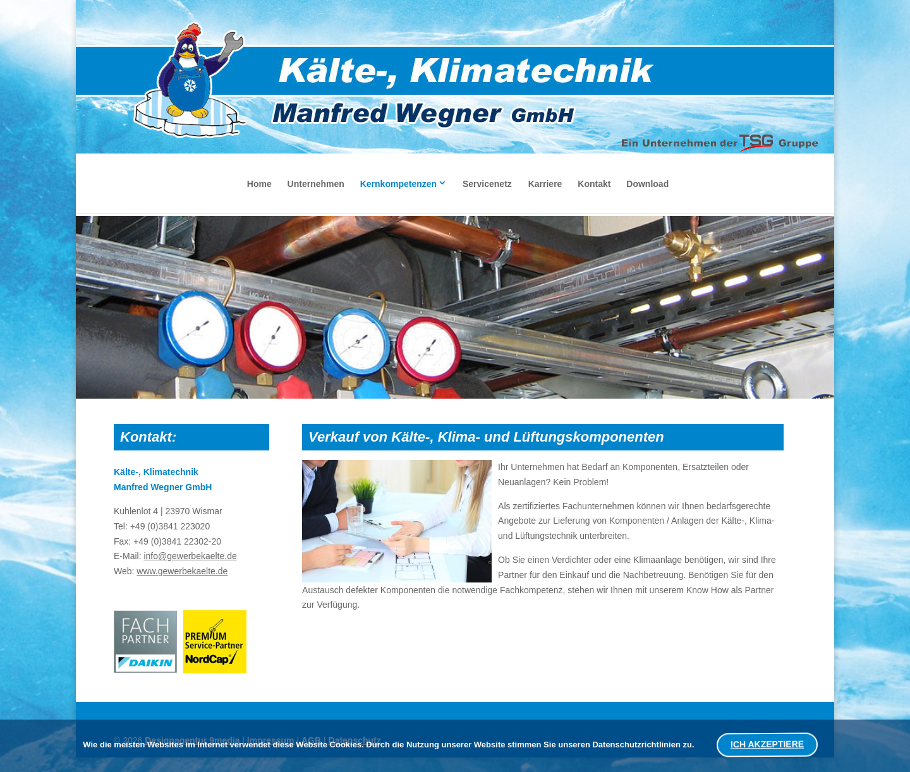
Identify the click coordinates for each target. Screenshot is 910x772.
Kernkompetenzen (398, 184)
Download (647, 184)
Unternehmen (316, 184)
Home (259, 184)
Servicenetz (487, 184)
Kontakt (594, 184)
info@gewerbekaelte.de (189, 556)
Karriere (545, 184)
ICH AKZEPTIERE (766, 744)
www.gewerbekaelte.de (182, 571)
